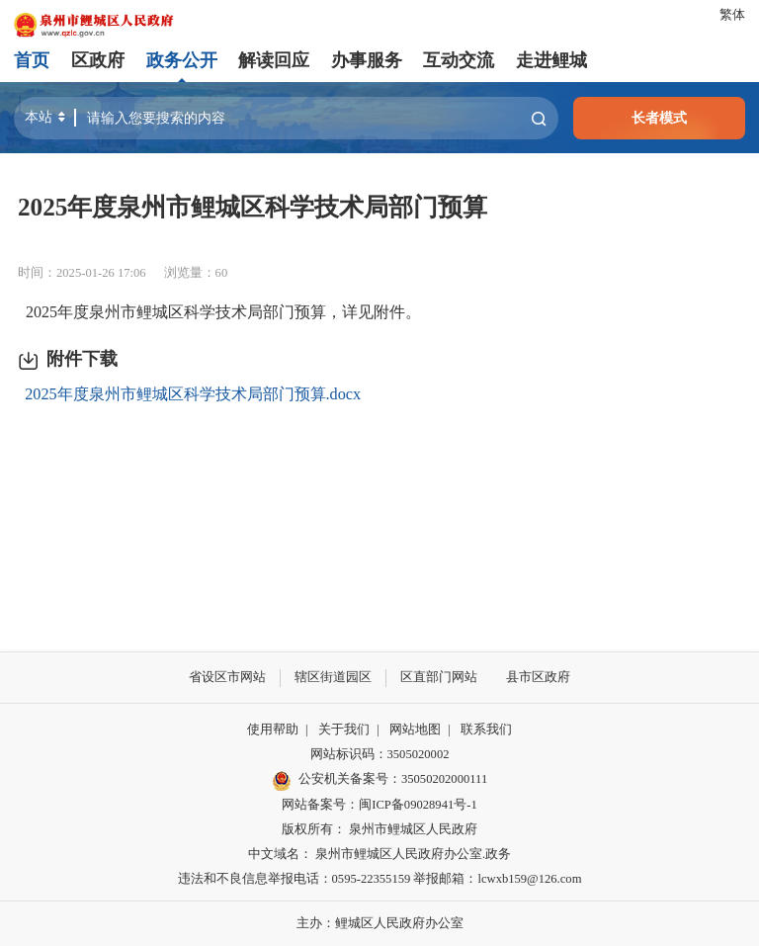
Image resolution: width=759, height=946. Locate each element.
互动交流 (458, 60)
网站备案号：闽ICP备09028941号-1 (379, 805)
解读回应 (273, 60)
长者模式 (659, 118)
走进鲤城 (551, 60)
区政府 (98, 60)
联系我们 (486, 729)
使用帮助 (272, 729)
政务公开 (181, 60)
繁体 (732, 15)
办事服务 (366, 60)
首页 (31, 60)
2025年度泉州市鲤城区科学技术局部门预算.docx (193, 394)
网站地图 (415, 729)
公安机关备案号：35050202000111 (379, 781)
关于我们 (344, 729)
